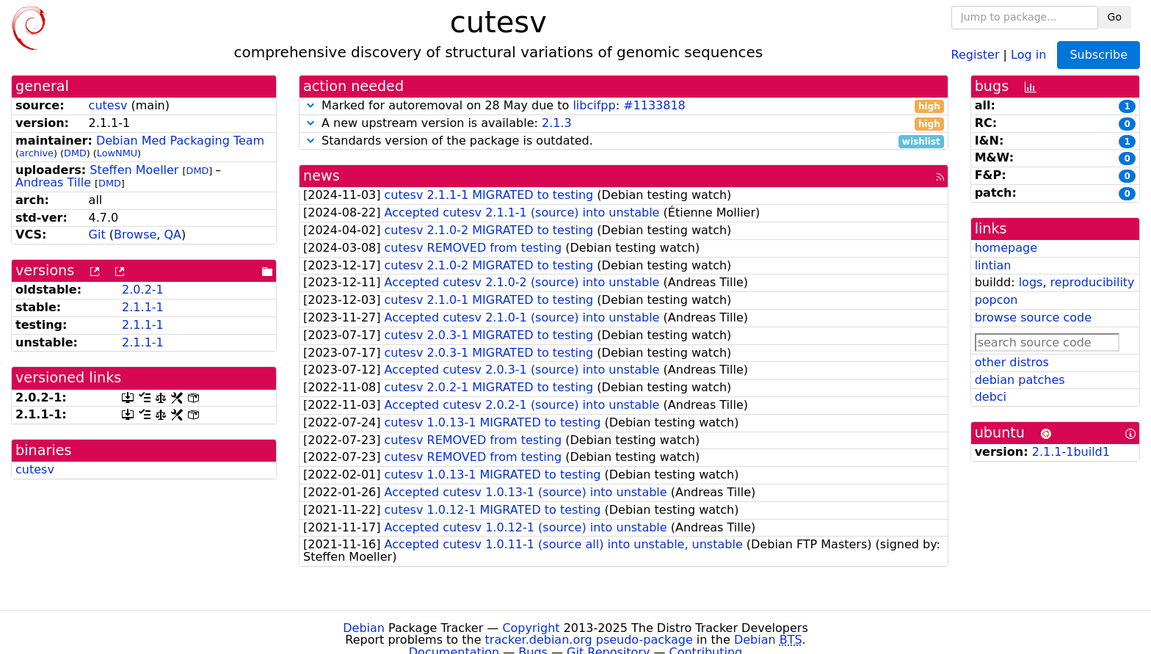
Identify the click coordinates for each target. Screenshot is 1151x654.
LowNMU (117, 153)
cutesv (108, 105)
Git (97, 234)
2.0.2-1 (143, 290)
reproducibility (1092, 282)
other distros (1012, 362)
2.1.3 (557, 123)
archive (36, 153)
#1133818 (654, 105)
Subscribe (1099, 55)
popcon (996, 300)
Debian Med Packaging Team (180, 141)
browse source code (1033, 317)
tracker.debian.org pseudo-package (589, 640)
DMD (75, 153)
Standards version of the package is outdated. (623, 141)
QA (172, 234)
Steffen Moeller (134, 170)
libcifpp (594, 105)
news (321, 175)
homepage (1006, 248)
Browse (135, 234)
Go (1115, 17)
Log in (1028, 54)
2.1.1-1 (143, 307)
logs (1031, 282)
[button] (310, 105)
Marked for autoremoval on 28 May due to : (623, 106)
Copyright (530, 628)
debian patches (1020, 380)
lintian (993, 265)
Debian (364, 628)
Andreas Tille (53, 182)
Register (975, 54)
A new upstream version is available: (623, 123)
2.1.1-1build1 (1071, 452)
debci (990, 397)
